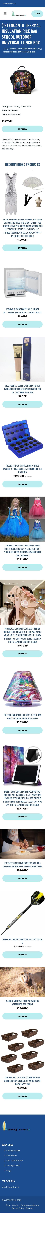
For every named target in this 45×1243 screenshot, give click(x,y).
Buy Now (22, 129)
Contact (15, 1205)
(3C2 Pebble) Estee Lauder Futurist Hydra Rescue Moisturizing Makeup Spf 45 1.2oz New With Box (22, 389)
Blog (8, 1170)
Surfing (17, 106)
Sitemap (29, 1208)
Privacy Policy (18, 1208)
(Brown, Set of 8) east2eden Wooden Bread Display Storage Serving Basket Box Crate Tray (22, 1081)
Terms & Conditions (30, 1205)
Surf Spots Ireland (14, 1160)
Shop (37, 13)
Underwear (26, 106)
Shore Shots (11, 1155)
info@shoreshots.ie (9, 4)
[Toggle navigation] (5, 13)
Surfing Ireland (13, 1150)
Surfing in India (13, 1165)
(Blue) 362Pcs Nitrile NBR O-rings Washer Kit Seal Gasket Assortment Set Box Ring (22, 469)
